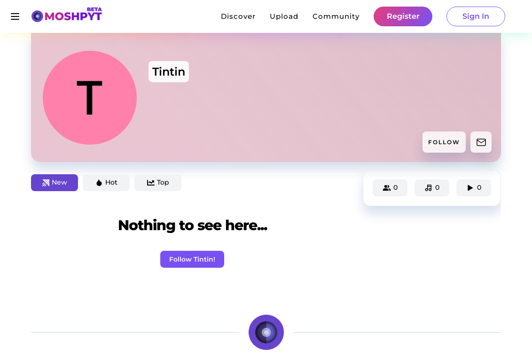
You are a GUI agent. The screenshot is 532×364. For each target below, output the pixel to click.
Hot (106, 182)
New (54, 182)
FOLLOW (444, 142)
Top (158, 182)
